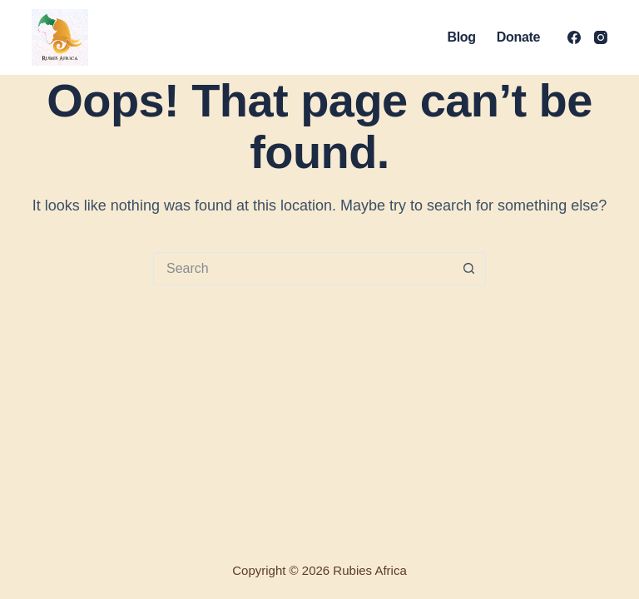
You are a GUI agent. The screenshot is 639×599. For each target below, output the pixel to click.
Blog (462, 37)
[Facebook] (574, 37)
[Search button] (469, 268)
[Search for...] (303, 268)
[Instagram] (600, 37)
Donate (518, 37)
